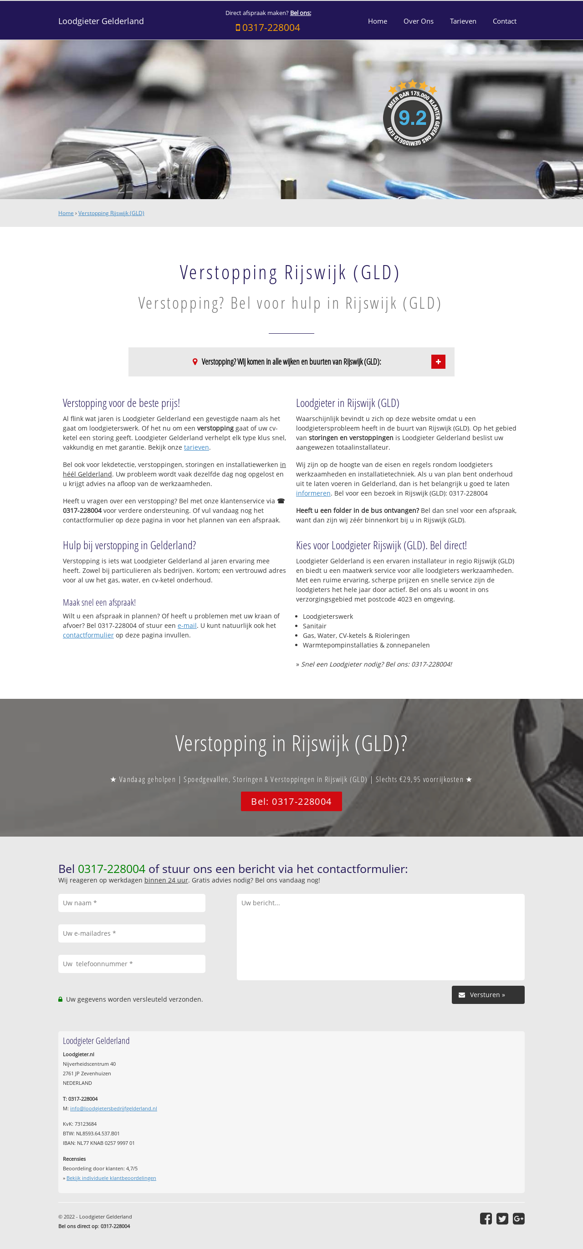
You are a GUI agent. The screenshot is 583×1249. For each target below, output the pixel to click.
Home (66, 213)
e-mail (187, 625)
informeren (313, 493)
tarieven (196, 447)
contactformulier (88, 635)
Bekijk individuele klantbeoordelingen (111, 1177)
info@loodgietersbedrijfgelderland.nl (113, 1108)
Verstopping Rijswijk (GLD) (111, 213)
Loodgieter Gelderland (101, 20)
